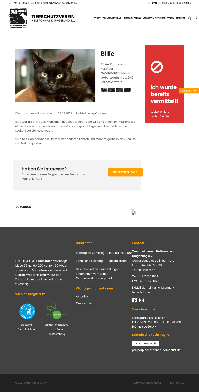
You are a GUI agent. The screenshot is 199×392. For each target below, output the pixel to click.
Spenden (189, 90)
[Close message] (181, 47)
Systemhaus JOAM (35, 383)
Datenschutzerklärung (147, 383)
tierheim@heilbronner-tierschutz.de (56, 3)
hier (167, 116)
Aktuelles (82, 297)
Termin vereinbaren (125, 172)
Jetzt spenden (145, 343)
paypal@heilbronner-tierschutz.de (156, 350)
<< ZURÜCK (23, 207)
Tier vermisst (85, 303)
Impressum (177, 383)
